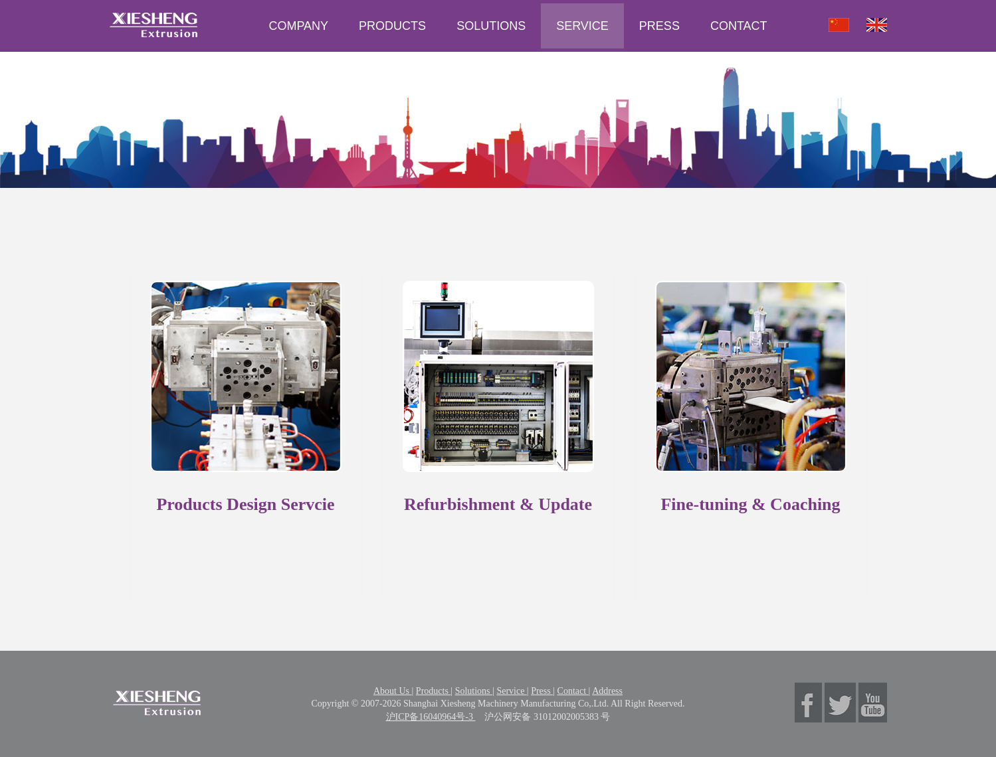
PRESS (659, 26)
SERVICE (582, 26)
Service (511, 691)
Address (607, 691)
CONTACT (738, 26)
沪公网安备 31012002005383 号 (547, 717)
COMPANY (298, 26)
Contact (573, 691)
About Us (392, 691)
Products (433, 691)
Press (542, 691)
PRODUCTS (392, 26)
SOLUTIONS (491, 26)
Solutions (473, 691)
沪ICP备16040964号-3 (431, 717)
